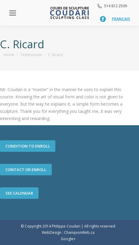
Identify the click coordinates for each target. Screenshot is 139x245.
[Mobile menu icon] (12, 13)
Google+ (68, 238)
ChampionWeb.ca (79, 232)
